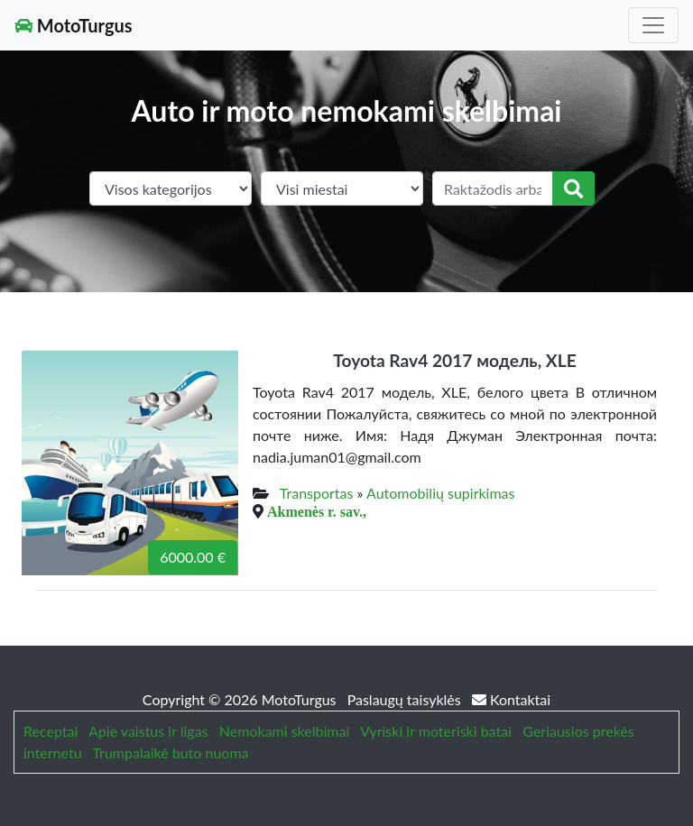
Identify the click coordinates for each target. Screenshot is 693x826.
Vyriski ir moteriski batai (436, 730)
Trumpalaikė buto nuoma (170, 752)
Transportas (317, 492)
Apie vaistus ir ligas (148, 730)
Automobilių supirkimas (440, 492)
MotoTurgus (73, 25)
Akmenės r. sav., (316, 511)
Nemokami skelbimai (284, 730)
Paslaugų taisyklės (406, 699)
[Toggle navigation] (653, 25)
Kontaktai (511, 699)
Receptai (50, 730)
